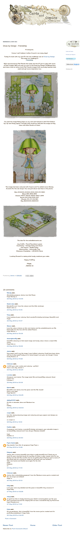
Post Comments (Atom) (20, 528)
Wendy (9, 293)
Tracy (8, 315)
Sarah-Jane (10, 304)
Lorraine (9, 375)
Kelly (8, 485)
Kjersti (9, 387)
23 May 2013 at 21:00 (15, 437)
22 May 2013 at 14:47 (14, 321)
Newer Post (8, 525)
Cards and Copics (69, 51)
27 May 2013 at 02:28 (15, 491)
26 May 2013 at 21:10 (14, 480)
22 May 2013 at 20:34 (15, 369)
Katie (8, 509)
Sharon (9, 326)
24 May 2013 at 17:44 (14, 468)
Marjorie (9, 452)
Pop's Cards (11, 443)
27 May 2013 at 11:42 (14, 504)
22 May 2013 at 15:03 (15, 333)
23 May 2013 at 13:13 (14, 422)
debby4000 (11, 400)
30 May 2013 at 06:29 (15, 515)
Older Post (57, 525)
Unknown (10, 364)
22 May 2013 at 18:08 (15, 346)
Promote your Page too (70, 54)
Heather (9, 427)
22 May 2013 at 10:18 (14, 310)
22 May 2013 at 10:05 (15, 298)
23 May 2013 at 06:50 (15, 407)
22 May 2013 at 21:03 (15, 382)
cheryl (9, 496)
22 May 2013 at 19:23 (15, 358)
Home (32, 525)
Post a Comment (10, 518)
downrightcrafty (12, 338)
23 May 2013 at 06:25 (15, 395)
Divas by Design (49, 56)
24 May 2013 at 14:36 (15, 447)
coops (9, 413)
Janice (9, 351)
